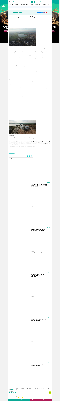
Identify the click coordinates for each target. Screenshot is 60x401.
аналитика (44, 4)
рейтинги (49, 4)
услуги (40, 4)
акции (32, 4)
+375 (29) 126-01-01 (38, 392)
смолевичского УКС (34, 56)
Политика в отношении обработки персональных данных (36, 388)
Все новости (49, 386)
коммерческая (22, 4)
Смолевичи (16, 110)
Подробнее (48, 182)
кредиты (36, 4)
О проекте (18, 388)
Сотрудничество (23, 388)
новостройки (11, 4)
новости (27, 4)
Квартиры (16, 4)
